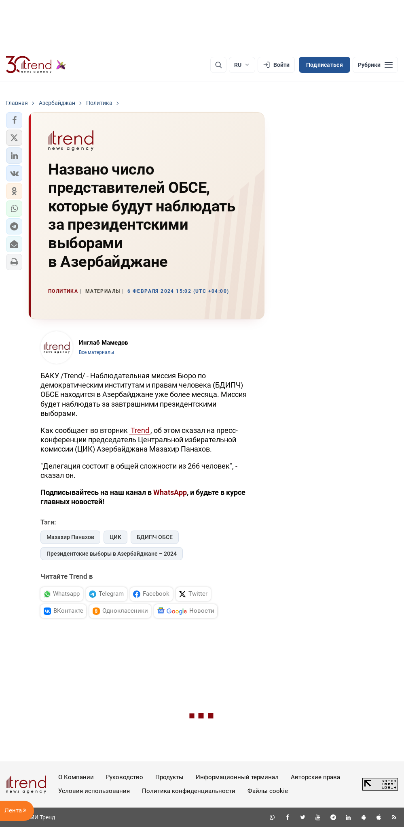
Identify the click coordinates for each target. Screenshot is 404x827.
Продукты (169, 777)
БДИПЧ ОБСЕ (155, 537)
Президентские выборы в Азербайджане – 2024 (112, 553)
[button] (14, 120)
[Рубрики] (375, 65)
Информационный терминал (237, 777)
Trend (140, 430)
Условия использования (94, 791)
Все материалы (96, 352)
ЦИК (115, 537)
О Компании (76, 777)
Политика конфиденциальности (188, 791)
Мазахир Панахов (70, 537)
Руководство (124, 777)
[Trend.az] (36, 65)
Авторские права (315, 777)
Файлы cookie (267, 791)
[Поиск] (218, 65)
